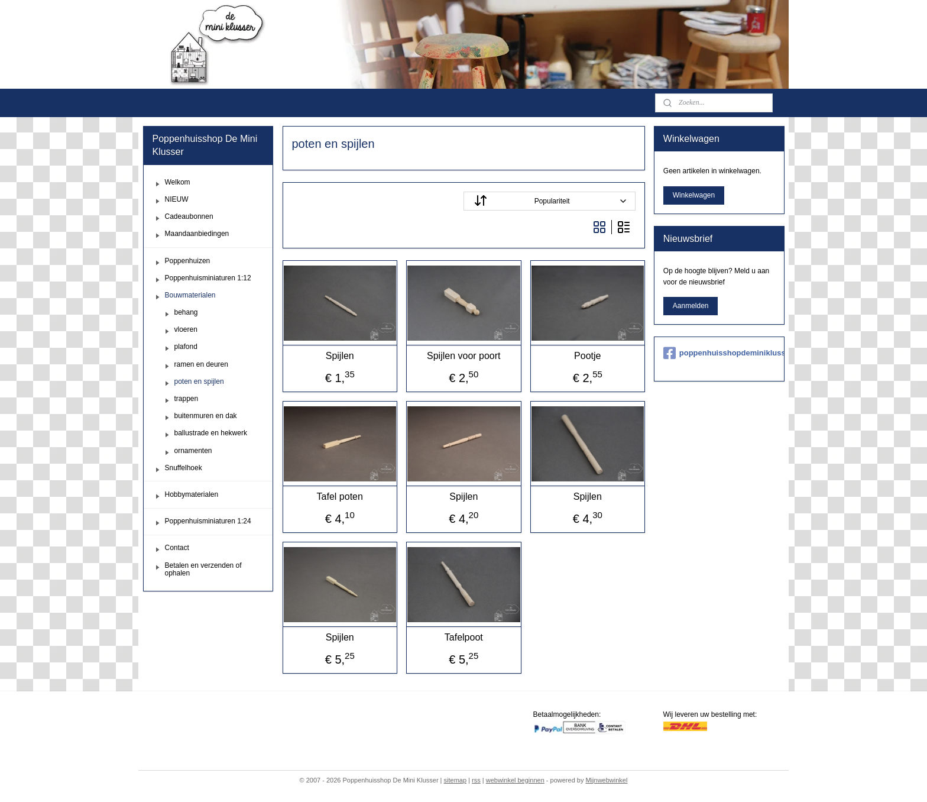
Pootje (587, 356)
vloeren (185, 329)
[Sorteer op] (549, 201)
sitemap (455, 780)
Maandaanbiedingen (197, 233)
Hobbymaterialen (192, 494)
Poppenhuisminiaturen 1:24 (208, 521)
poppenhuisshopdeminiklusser (719, 353)
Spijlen (339, 356)
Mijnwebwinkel (606, 780)
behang (186, 312)
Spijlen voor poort (464, 356)
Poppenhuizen (187, 261)
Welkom (177, 182)
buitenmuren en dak (205, 416)
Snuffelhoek (183, 468)
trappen (186, 398)
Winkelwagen (694, 195)
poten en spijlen (199, 381)
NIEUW (177, 199)
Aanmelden (691, 306)
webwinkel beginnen (515, 780)
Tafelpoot (464, 637)
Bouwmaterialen (190, 295)
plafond (185, 346)
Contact (177, 548)
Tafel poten (339, 496)
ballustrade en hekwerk (210, 433)
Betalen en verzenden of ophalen (203, 569)
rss (476, 780)
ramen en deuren (201, 364)
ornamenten (193, 451)
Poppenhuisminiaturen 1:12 (208, 278)
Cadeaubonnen (189, 216)
